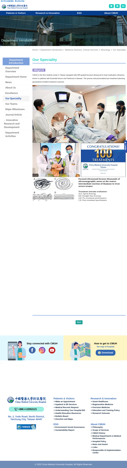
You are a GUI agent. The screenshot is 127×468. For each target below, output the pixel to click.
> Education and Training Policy (105, 410)
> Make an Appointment (64, 401)
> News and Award (99, 444)
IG (42, 350)
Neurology (105, 50)
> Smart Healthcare (99, 401)
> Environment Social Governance (69, 427)
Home (35, 50)
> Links (94, 447)
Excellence (11, 93)
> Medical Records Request (66, 407)
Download (107, 352)
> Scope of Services (100, 430)
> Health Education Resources (67, 413)
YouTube (52, 350)
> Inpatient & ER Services (65, 404)
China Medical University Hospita (26, 400)
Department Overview (12, 69)
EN (123, 6)
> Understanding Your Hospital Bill (69, 410)
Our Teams (11, 104)
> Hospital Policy (98, 441)
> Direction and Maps (63, 419)
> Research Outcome (100, 413)
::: (2, 2)
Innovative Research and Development (11, 124)
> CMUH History (98, 433)
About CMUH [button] (111, 13)
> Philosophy (97, 427)
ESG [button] (79, 13)
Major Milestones (15, 109)
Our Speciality (119, 50)
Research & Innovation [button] (48, 13)
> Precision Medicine (100, 407)
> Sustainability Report (64, 430)
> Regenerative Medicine (102, 404)
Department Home (16, 76)
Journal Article (13, 114)
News (8, 82)
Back (79, 322)
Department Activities (12, 134)
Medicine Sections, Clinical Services (81, 50)
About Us (10, 87)
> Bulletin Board (61, 416)
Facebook (32, 350)
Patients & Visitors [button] (16, 13)
